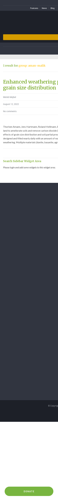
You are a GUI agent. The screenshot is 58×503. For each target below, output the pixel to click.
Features (34, 8)
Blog (52, 8)
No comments (10, 111)
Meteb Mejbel (9, 97)
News (44, 8)
